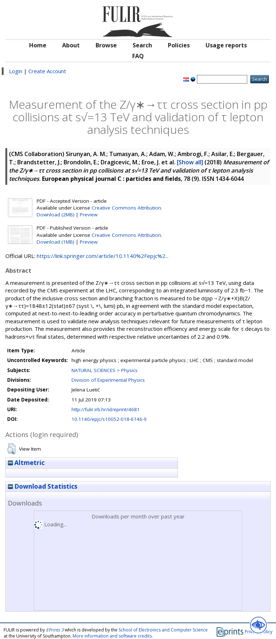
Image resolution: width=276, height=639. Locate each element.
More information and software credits (112, 636)
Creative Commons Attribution (126, 208)
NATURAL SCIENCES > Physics (105, 370)
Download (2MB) (55, 214)
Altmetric (26, 463)
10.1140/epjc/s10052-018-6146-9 (109, 419)
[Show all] (190, 162)
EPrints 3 (55, 630)
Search (142, 45)
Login (15, 71)
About (71, 45)
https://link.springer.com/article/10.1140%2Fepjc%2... (103, 255)
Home (37, 45)
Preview (88, 214)
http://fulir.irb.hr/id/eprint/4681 (106, 409)
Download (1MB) (55, 242)
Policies (179, 45)
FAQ (138, 56)
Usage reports (226, 45)
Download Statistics (42, 486)
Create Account (47, 71)
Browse (106, 45)
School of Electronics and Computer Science (163, 630)
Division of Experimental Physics (108, 380)
